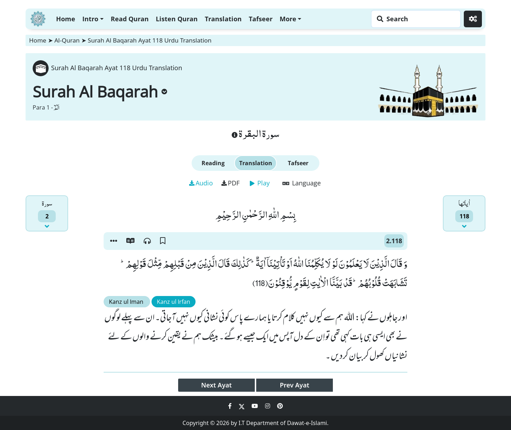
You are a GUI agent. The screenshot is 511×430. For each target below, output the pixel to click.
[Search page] (414, 19)
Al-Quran (66, 40)
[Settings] (473, 19)
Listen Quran (177, 19)
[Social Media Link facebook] (230, 406)
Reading (213, 163)
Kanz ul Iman (127, 302)
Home (65, 19)
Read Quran (130, 19)
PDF (230, 183)
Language (301, 183)
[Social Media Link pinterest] (280, 406)
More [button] (288, 19)
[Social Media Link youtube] (255, 406)
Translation (223, 19)
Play (260, 183)
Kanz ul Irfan (173, 302)
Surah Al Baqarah (100, 91)
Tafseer (261, 19)
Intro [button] (90, 19)
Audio (201, 183)
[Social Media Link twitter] (242, 406)
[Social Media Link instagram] (268, 406)
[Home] (38, 17)
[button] (113, 241)
